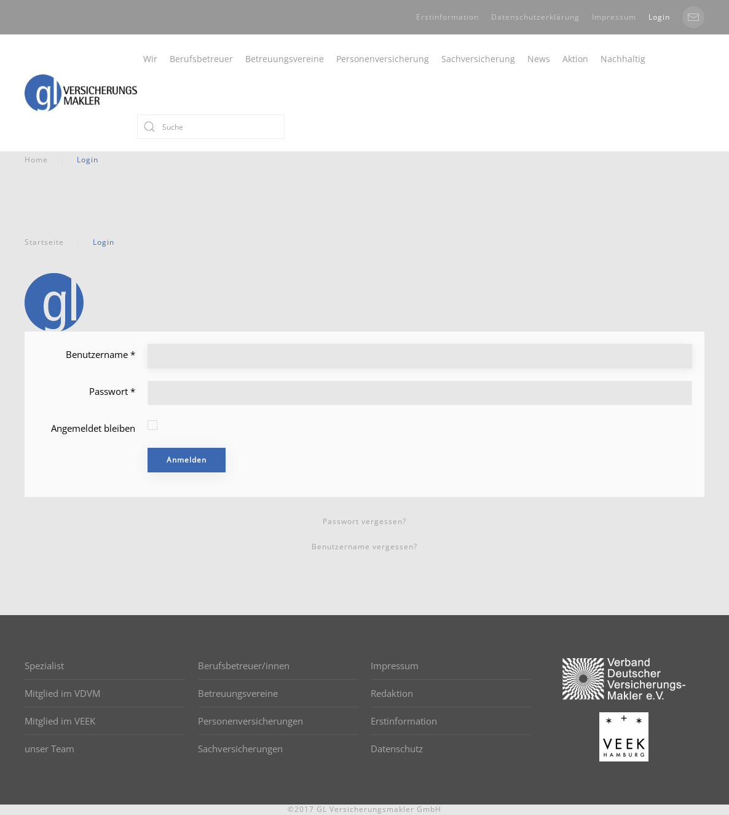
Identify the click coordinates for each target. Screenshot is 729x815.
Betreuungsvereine (284, 59)
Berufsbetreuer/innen (244, 665)
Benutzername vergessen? (364, 546)
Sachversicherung (478, 59)
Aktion (575, 59)
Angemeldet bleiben (93, 428)
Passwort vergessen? (364, 521)
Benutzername (100, 354)
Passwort (112, 391)
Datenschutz (397, 748)
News (538, 59)
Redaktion (392, 693)
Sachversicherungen (240, 748)
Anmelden (187, 460)
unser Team (49, 748)
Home (36, 159)
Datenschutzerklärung (535, 17)
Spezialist (44, 665)
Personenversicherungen (250, 721)
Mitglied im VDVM (62, 693)
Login (659, 17)
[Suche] (211, 126)
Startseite (44, 242)
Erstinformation (447, 17)
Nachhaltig (623, 59)
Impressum (614, 17)
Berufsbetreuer (201, 59)
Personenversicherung (382, 59)
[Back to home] (81, 92)
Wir (150, 59)
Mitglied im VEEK (60, 721)
